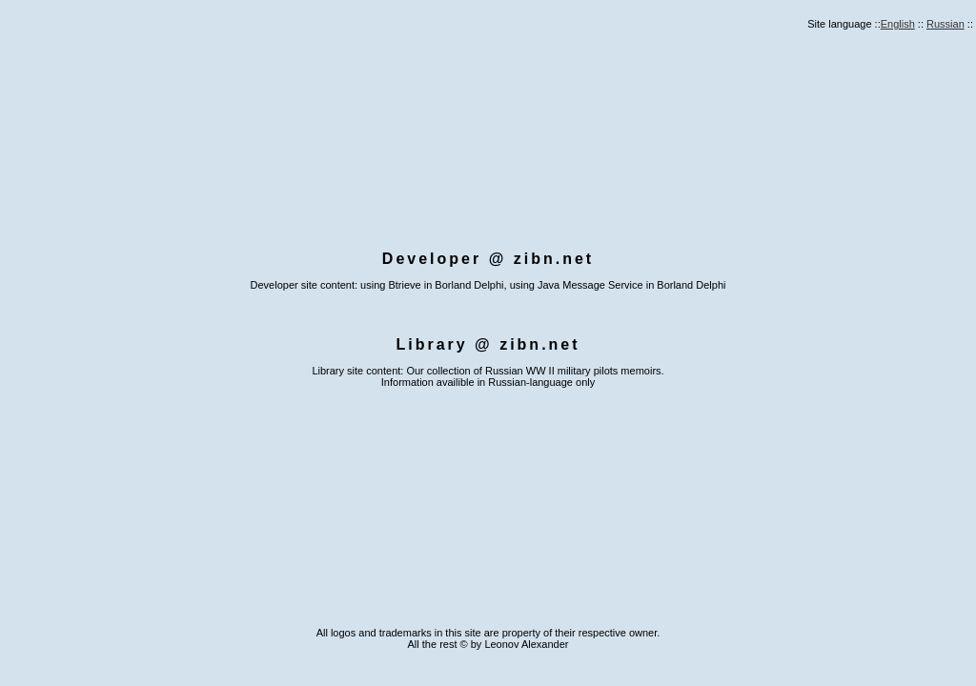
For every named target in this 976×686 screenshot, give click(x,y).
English (898, 24)
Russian (945, 24)
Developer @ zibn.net (488, 259)
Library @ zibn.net (488, 344)
